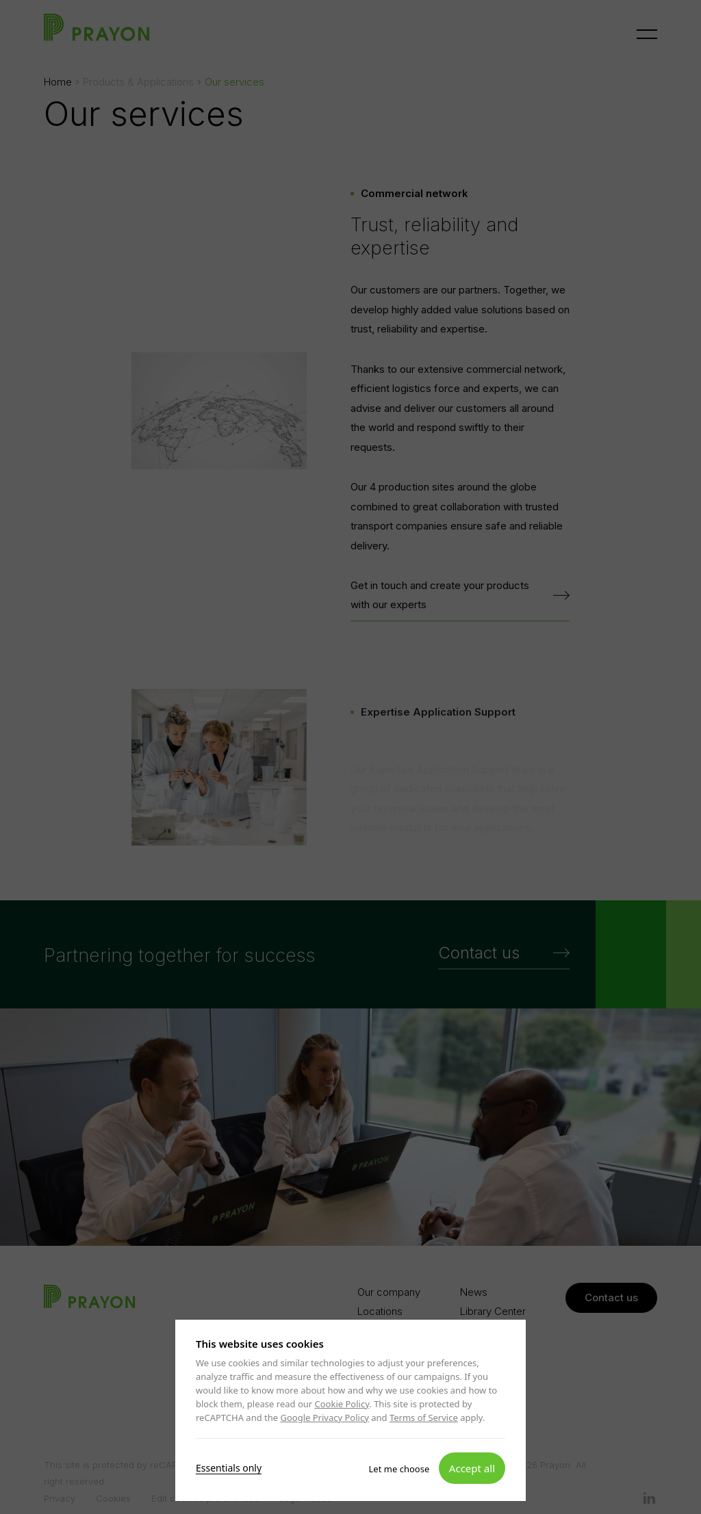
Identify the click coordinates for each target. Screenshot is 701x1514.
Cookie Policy (342, 1404)
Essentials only (229, 1467)
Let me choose (399, 1468)
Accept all (472, 1467)
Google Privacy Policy (324, 1417)
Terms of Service (424, 1417)
